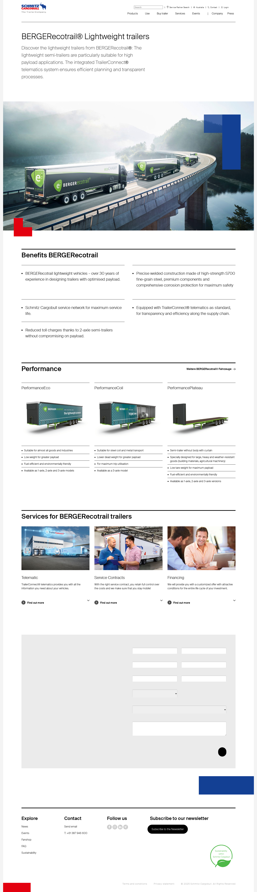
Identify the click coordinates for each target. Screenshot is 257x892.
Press (230, 13)
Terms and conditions (134, 883)
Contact (213, 7)
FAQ (23, 846)
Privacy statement (164, 883)
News (24, 826)
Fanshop (26, 839)
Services (180, 13)
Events (196, 13)
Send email (70, 826)
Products (132, 13)
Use (147, 13)
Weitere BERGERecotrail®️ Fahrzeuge (208, 369)
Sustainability (28, 852)
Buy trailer (162, 13)
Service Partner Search (179, 7)
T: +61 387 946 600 (75, 833)
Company (217, 13)
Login (226, 7)
